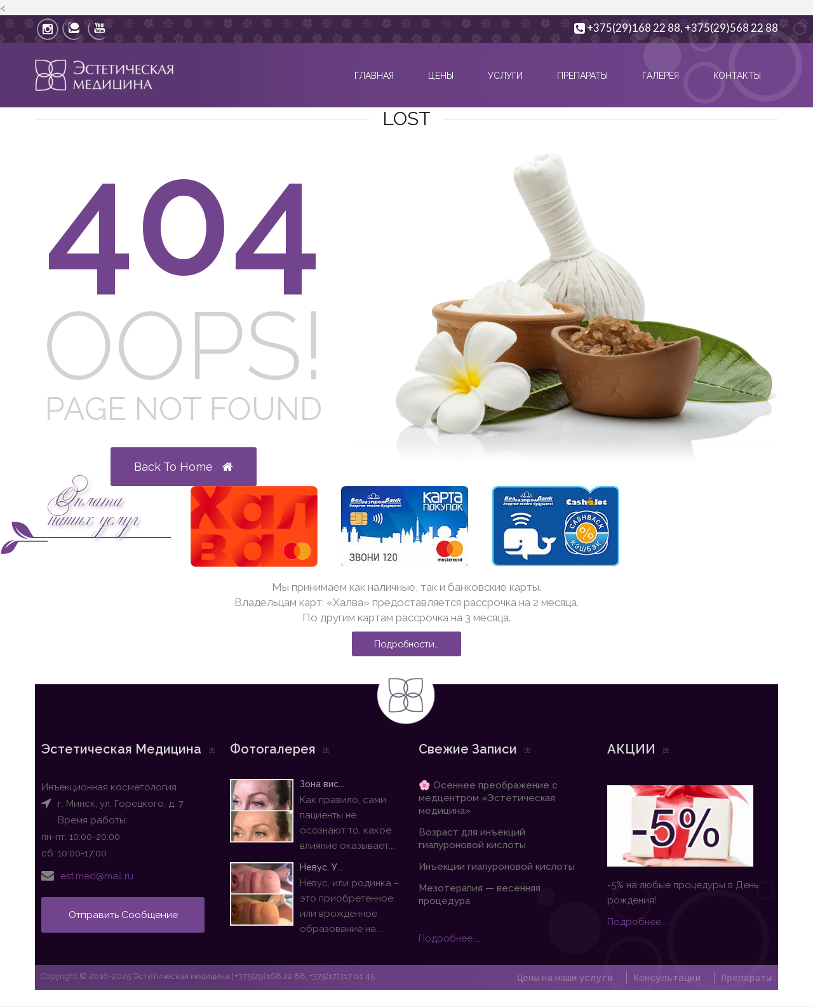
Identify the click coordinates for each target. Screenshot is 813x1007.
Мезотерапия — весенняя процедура (480, 895)
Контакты (737, 76)
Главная (374, 76)
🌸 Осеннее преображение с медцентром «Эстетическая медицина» (488, 798)
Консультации (665, 978)
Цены (441, 76)
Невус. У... (311, 868)
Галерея (660, 76)
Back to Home (183, 466)
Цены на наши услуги (562, 978)
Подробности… (406, 644)
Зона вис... (312, 785)
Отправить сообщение (126, 915)
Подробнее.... (449, 939)
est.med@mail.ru (96, 876)
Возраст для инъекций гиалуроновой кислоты (472, 839)
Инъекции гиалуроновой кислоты (497, 867)
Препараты (582, 76)
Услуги (505, 76)
